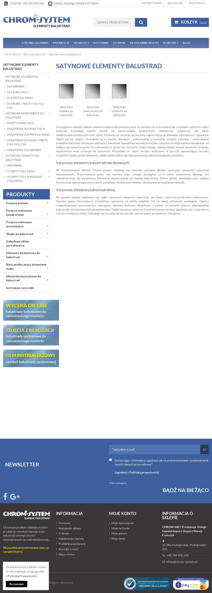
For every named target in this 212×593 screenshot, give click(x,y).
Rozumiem (17, 584)
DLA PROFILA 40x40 (20, 97)
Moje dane (118, 538)
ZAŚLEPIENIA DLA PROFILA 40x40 (28, 134)
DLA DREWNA (15, 86)
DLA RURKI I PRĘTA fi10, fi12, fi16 (26, 105)
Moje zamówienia (123, 523)
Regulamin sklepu (70, 528)
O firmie (64, 533)
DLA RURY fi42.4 (17, 92)
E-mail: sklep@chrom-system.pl (76, 3)
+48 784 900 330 (177, 555)
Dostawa (64, 523)
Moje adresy (119, 533)
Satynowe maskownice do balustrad (93, 111)
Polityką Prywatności (22, 576)
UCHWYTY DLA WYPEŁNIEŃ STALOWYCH (24, 179)
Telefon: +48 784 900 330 (27, 3)
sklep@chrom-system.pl (181, 561)
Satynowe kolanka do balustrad (66, 111)
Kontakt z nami (151, 3)
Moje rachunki (121, 528)
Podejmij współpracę (72, 543)
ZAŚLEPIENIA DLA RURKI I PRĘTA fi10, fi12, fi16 (27, 142)
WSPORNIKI (14, 165)
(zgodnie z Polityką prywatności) (137, 472)
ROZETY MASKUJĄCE (20, 123)
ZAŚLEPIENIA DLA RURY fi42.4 (26, 129)
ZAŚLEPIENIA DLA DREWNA (24, 150)
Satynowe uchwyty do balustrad (119, 111)
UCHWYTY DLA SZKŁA (21, 171)
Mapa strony (67, 554)
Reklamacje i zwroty (71, 538)
